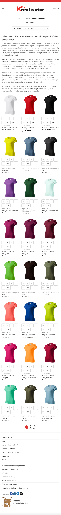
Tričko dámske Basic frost (50, 210)
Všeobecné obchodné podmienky (14, 465)
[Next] (34, 427)
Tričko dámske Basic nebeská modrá (48, 417)
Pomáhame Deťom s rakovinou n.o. (15, 488)
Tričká (27, 19)
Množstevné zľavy (8, 477)
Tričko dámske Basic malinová (8, 376)
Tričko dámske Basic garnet (48, 252)
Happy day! (6, 456)
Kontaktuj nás (7, 437)
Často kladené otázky (10, 484)
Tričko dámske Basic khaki (50, 293)
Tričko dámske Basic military (28, 417)
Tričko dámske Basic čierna (50, 127)
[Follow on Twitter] (17, 493)
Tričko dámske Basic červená (28, 128)
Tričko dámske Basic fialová (10, 210)
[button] (3, 8)
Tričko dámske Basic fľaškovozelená (28, 211)
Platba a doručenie (9, 480)
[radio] (3, 118)
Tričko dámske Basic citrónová (8, 169)
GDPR (4, 460)
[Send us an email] (21, 493)
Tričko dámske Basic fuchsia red (8, 252)
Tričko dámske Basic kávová (28, 293)
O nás (4, 441)
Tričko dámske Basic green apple (10, 293)
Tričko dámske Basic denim (30, 169)
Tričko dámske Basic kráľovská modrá (28, 335)
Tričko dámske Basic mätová (8, 417)
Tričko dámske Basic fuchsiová (28, 252)
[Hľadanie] (54, 8)
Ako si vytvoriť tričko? (10, 445)
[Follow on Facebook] (11, 493)
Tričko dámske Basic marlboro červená (48, 376)
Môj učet (5, 473)
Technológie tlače (8, 448)
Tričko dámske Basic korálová (8, 335)
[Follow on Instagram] (14, 493)
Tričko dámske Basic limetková (48, 335)
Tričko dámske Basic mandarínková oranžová (29, 376)
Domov (19, 19)
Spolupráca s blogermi (10, 452)
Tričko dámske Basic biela (10, 127)
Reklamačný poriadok (10, 469)
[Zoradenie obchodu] (30, 28)
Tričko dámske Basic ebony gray (50, 169)
